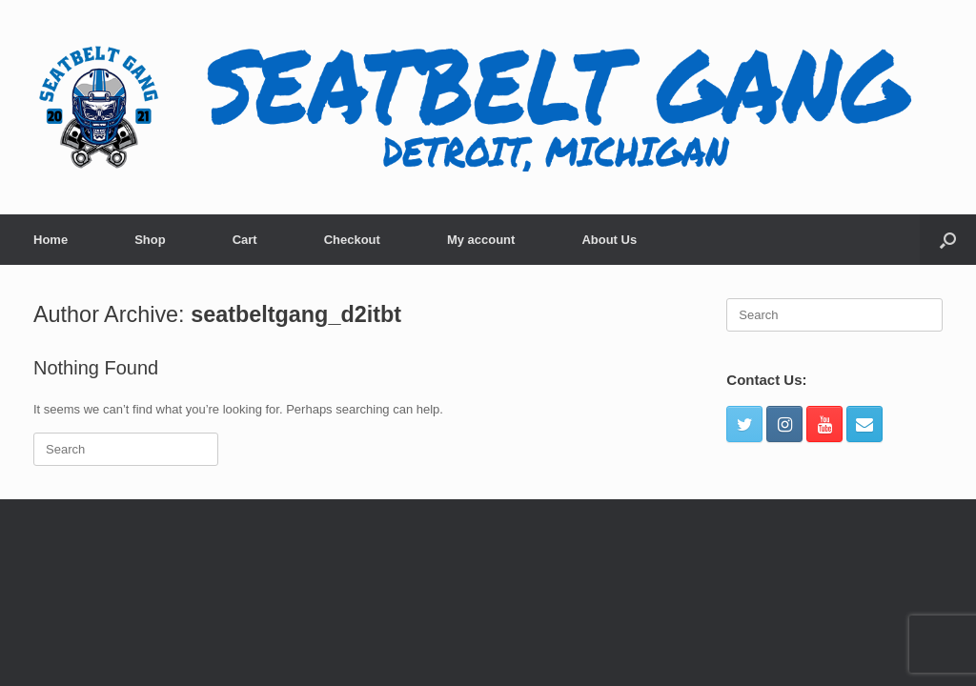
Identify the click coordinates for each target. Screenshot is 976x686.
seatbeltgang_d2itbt (296, 314)
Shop (150, 239)
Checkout (352, 239)
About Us (609, 239)
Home (50, 239)
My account (481, 239)
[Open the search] (948, 239)
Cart (245, 239)
